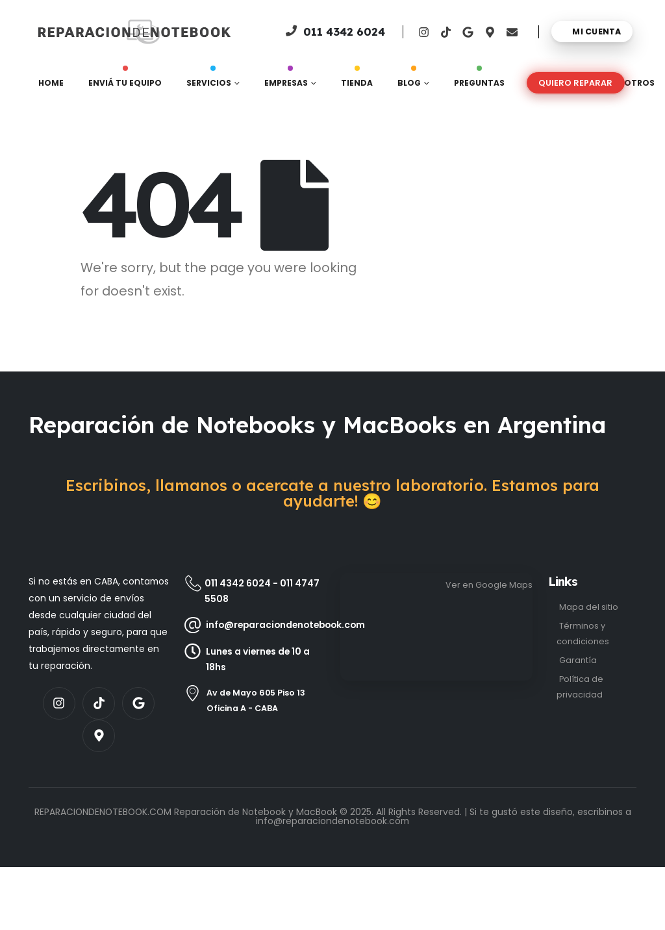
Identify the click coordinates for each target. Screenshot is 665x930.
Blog (409, 79)
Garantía (578, 660)
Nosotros (630, 82)
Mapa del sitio (588, 606)
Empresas (286, 79)
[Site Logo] (78, 31)
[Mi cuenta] (592, 31)
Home (51, 82)
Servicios (208, 79)
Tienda (357, 79)
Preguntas (479, 79)
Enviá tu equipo (125, 79)
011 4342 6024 (238, 583)
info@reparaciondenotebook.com (332, 820)
